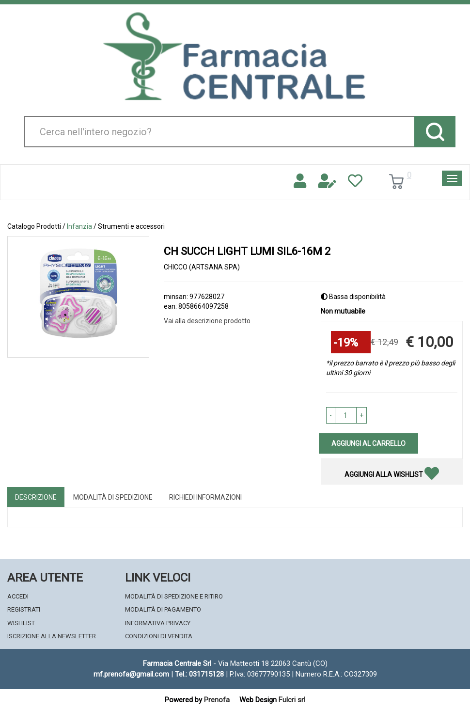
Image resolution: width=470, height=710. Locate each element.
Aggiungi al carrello (368, 443)
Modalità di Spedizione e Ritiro (174, 596)
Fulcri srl (292, 699)
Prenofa (217, 699)
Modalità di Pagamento (163, 609)
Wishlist (21, 623)
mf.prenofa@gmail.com (131, 674)
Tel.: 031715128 (199, 674)
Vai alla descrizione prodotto (207, 321)
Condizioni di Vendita (158, 636)
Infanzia (79, 226)
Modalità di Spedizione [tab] (113, 497)
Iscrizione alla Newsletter (51, 636)
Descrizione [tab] (36, 497)
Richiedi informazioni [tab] (205, 497)
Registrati (23, 609)
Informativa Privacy (157, 623)
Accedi (18, 596)
